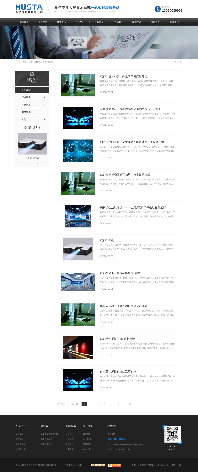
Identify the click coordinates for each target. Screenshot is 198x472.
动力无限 (78, 465)
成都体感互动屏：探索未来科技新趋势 (123, 76)
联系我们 (174, 22)
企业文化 (87, 449)
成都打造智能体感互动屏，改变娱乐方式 (125, 174)
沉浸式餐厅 (20, 444)
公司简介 (155, 22)
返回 (178, 62)
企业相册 (87, 439)
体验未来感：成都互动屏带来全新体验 (123, 305)
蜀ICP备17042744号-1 (149, 465)
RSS (173, 465)
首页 (30, 62)
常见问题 (69, 444)
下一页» (128, 404)
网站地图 (164, 465)
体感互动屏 (20, 449)
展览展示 (61, 22)
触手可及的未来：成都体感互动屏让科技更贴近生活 (132, 141)
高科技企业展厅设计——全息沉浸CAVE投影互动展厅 (133, 207)
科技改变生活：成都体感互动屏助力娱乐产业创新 (130, 109)
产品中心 (80, 22)
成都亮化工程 (46, 439)
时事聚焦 (69, 449)
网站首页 (23, 22)
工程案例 (99, 22)
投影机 (118, 22)
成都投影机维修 (32, 158)
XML (181, 465)
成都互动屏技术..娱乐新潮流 (117, 338)
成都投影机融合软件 (49, 434)
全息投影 (42, 22)
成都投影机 (107, 240)
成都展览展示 (46, 444)
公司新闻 (49, 62)
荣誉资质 (87, 444)
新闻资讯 (136, 22)
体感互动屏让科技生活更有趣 (118, 371)
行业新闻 (69, 439)
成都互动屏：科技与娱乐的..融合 (120, 273)
